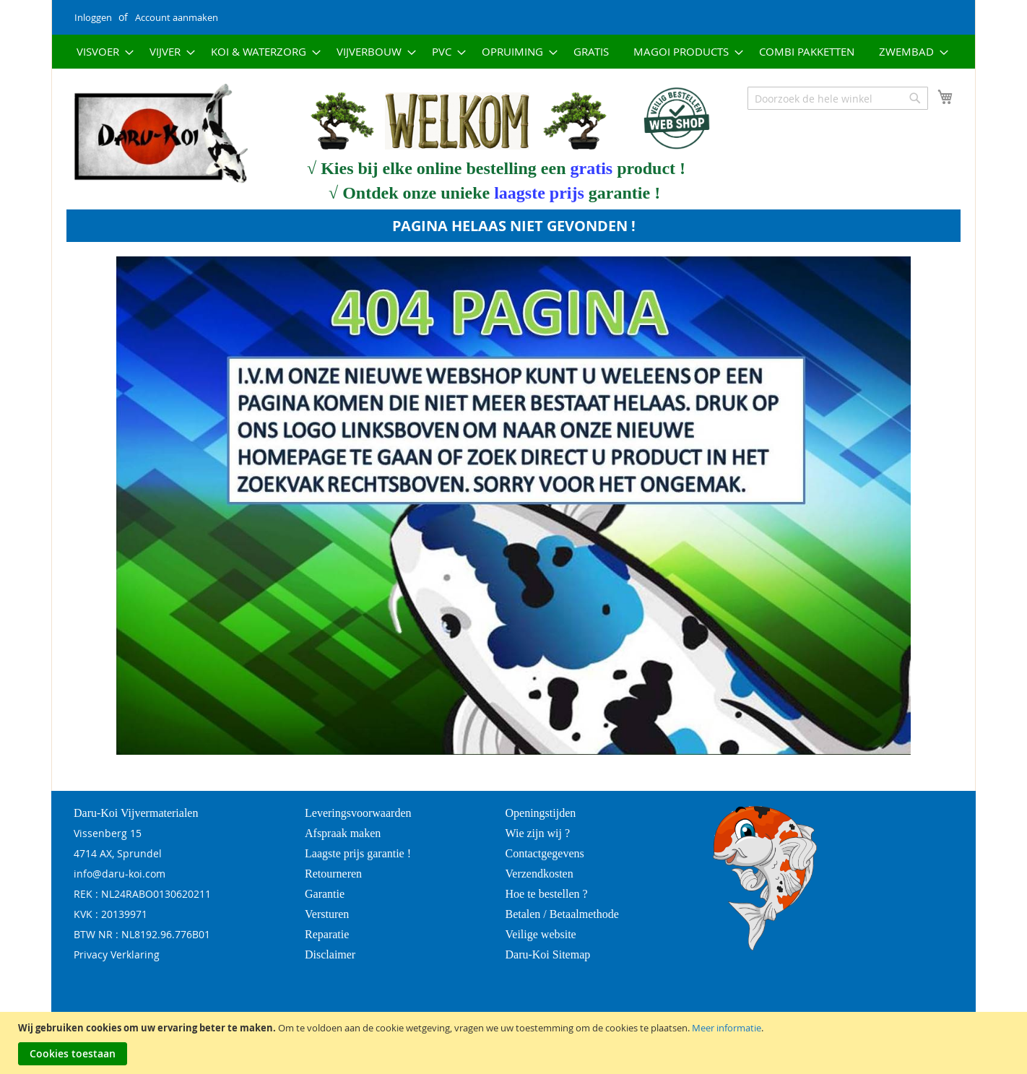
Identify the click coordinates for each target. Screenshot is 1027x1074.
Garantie (324, 894)
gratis (592, 168)
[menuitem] (101, 52)
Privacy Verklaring (117, 954)
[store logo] (151, 135)
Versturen (327, 914)
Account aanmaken (176, 17)
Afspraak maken (343, 833)
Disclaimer (330, 954)
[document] (515, 1043)
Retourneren (333, 873)
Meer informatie (726, 1027)
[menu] (513, 52)
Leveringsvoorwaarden (358, 813)
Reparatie (327, 934)
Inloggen (93, 17)
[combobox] (838, 98)
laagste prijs (539, 192)
